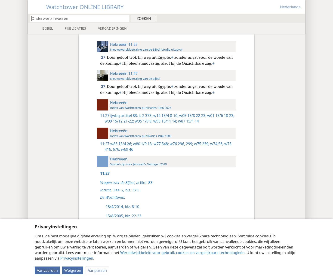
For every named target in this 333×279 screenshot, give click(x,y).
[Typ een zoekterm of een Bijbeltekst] (77, 18)
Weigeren (72, 270)
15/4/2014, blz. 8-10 (122, 206)
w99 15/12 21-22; (119, 121)
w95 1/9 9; (143, 121)
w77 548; (161, 143)
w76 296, (177, 143)
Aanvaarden (47, 270)
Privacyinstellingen (76, 258)
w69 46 (126, 149)
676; (116, 149)
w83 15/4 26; (121, 143)
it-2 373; (145, 115)
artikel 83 (126, 182)
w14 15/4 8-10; (165, 115)
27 (103, 57)
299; (189, 143)
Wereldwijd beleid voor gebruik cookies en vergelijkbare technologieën (182, 252)
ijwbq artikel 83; (124, 115)
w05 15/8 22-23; (192, 115)
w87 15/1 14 (188, 121)
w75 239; (201, 143)
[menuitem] (300, 18)
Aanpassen (97, 270)
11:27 (104, 115)
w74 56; (216, 143)
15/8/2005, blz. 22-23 (123, 215)
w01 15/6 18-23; (220, 115)
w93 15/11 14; (164, 121)
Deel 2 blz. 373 (119, 190)
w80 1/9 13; (142, 143)
